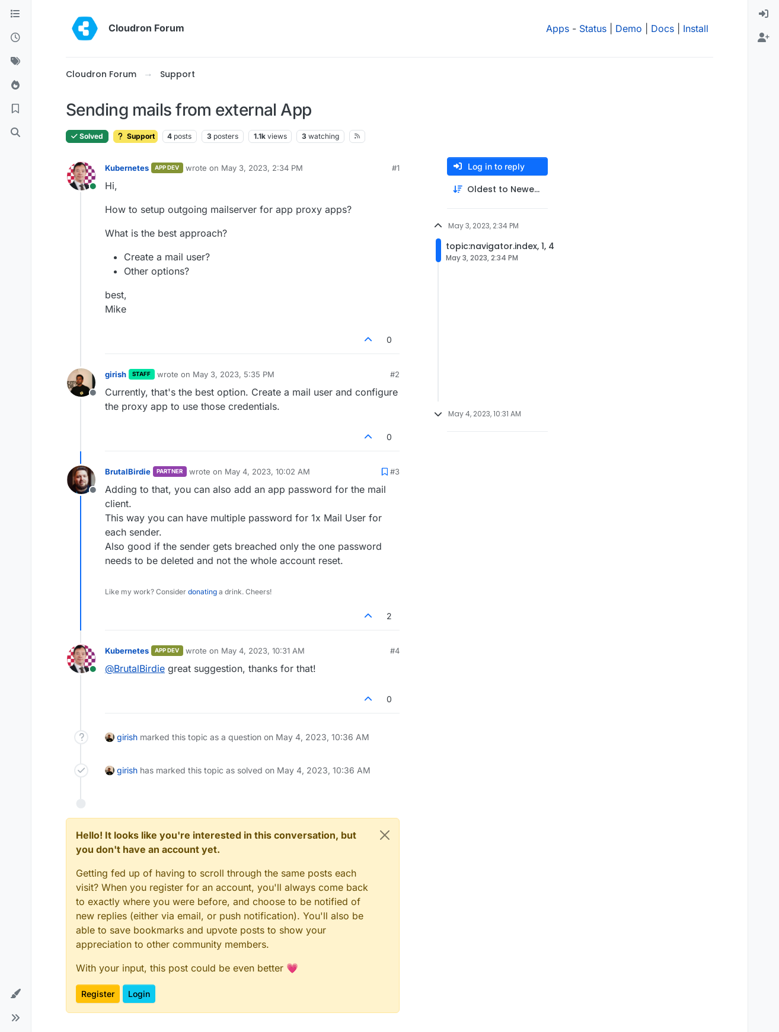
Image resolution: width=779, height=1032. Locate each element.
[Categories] (15, 14)
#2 (395, 374)
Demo (628, 28)
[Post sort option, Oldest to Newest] (497, 189)
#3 (395, 471)
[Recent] (15, 37)
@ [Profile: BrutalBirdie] (135, 668)
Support (135, 136)
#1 (396, 168)
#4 (395, 650)
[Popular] (15, 85)
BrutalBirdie (128, 471)
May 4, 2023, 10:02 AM (267, 471)
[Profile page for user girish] (81, 382)
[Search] (15, 132)
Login (139, 994)
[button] (15, 994)
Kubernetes (127, 168)
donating (202, 591)
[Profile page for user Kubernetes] (81, 176)
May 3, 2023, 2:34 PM (262, 168)
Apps (557, 28)
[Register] (763, 37)
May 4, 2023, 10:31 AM (263, 650)
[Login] (763, 14)
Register (97, 994)
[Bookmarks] (15, 109)
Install (695, 28)
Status (592, 28)
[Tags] (15, 61)
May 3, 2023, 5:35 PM (233, 374)
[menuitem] (763, 14)
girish (115, 374)
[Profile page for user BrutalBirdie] (81, 480)
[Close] (385, 835)
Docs (662, 28)
